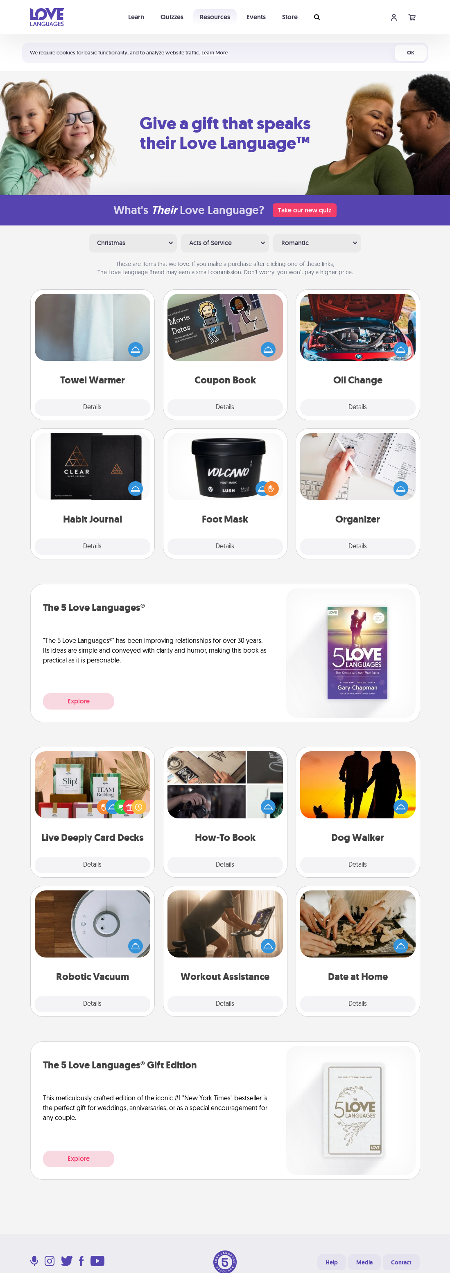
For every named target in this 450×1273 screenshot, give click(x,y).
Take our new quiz (304, 210)
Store (290, 17)
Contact (401, 1262)
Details (92, 407)
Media (364, 1262)
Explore (79, 701)
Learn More (214, 52)
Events (256, 17)
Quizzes (172, 17)
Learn (136, 17)
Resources (215, 17)
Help (332, 1262)
